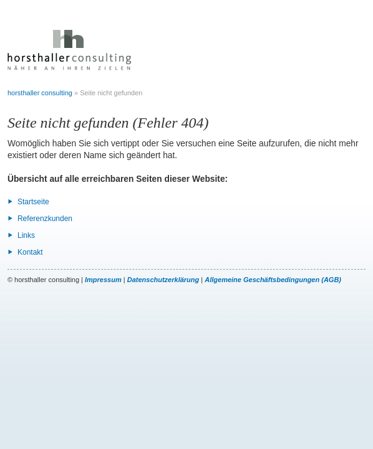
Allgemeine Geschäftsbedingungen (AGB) (273, 279)
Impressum (103, 279)
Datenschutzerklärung (163, 279)
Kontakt (30, 252)
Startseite (33, 201)
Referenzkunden (44, 218)
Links (26, 235)
